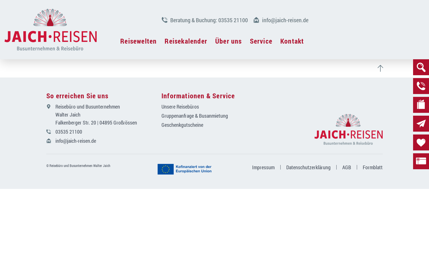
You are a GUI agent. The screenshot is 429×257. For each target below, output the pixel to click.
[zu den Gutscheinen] (421, 161)
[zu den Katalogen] (421, 105)
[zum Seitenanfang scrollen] (382, 68)
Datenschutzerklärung (308, 167)
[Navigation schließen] (50, 29)
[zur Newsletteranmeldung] (421, 124)
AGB (346, 167)
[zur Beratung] (421, 86)
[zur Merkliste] (421, 142)
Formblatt (373, 167)
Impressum (263, 167)
